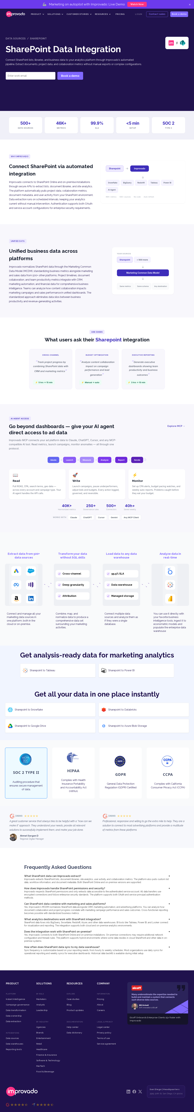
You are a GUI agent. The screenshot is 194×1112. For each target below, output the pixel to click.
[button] (37, 14)
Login (138, 14)
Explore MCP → (176, 426)
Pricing (120, 14)
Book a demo (179, 14)
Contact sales (157, 14)
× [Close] (190, 4)
